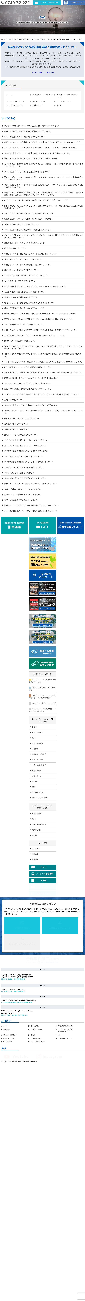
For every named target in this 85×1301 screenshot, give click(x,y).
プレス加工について (16, 101)
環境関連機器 (36, 800)
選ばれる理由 (35, 1160)
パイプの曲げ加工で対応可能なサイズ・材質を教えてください (28, 462)
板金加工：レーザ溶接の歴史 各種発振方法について (42, 714)
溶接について (38, 105)
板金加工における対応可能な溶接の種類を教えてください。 (27, 131)
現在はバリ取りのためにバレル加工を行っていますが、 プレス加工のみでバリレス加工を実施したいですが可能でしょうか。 (43, 178)
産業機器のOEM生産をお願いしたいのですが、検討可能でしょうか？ (31, 378)
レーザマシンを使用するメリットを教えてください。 (25, 467)
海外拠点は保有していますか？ (16, 423)
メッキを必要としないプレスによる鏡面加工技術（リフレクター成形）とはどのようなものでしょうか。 (43, 411)
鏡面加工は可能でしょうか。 (15, 248)
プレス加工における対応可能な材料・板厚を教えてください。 (28, 229)
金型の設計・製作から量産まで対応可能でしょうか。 (25, 242)
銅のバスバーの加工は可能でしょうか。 (20, 340)
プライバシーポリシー (38, 1176)
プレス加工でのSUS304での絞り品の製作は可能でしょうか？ (28, 383)
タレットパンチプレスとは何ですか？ (19, 472)
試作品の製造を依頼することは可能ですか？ (21, 418)
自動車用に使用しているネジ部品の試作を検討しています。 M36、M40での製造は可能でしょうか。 (43, 372)
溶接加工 (35, 889)
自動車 (34, 757)
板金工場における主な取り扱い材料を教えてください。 (26, 292)
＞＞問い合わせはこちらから (42, 72)
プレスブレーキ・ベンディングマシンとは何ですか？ (25, 478)
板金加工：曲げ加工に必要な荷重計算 (42, 720)
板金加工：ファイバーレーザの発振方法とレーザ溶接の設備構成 (42, 727)
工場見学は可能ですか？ (14, 399)
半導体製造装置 (37, 822)
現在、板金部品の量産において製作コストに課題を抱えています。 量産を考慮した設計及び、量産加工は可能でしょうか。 (43, 185)
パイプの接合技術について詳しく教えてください (23, 456)
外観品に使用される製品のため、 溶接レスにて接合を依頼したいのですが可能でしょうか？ (40, 313)
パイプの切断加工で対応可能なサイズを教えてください (26, 451)
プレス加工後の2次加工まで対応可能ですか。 (22, 224)
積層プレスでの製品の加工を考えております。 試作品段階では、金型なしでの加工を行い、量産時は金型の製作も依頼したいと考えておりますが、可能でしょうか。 (43, 193)
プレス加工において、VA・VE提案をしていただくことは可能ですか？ (31, 405)
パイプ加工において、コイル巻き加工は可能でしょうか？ (27, 171)
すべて (11, 94)
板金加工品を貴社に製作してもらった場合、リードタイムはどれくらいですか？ (35, 286)
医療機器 (35, 778)
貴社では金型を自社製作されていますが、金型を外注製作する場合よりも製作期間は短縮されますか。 (42, 355)
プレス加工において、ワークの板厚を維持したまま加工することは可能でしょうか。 (37, 153)
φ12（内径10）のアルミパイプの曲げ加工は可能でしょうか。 (28, 367)
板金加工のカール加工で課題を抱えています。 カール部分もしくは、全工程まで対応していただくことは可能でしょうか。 (43, 165)
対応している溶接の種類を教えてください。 (21, 297)
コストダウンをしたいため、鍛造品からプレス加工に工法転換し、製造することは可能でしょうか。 (43, 361)
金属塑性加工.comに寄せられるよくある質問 (23, 39)
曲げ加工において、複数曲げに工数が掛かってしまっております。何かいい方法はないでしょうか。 (43, 142)
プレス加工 (36, 878)
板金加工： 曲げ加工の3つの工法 (41, 733)
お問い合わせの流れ (9, 1173)
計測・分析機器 (37, 789)
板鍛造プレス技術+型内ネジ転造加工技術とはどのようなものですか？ (32, 505)
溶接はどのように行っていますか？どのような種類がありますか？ (30, 483)
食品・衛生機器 (37, 773)
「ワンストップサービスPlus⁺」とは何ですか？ (23, 259)
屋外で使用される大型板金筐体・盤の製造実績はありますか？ (28, 213)
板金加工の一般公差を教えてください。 (20, 281)
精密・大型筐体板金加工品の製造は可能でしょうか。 (25, 308)
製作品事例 (6, 1164)
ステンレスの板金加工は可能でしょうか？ (21, 500)
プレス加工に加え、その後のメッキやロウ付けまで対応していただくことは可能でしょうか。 (41, 147)
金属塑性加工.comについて (43, 94)
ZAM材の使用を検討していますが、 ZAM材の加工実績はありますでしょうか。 (35, 335)
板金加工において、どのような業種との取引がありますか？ (27, 264)
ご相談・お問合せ (36, 1173)
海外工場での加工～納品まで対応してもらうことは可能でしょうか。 (31, 158)
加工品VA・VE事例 (36, 1164)
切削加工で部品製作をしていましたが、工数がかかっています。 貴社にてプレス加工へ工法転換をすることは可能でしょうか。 (43, 236)
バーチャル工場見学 (9, 1169)
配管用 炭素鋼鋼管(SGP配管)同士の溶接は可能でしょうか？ (27, 389)
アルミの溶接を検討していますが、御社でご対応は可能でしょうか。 (31, 510)
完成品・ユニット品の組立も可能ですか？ (21, 434)
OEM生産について (16, 105)
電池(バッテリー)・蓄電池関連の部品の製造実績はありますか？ (29, 302)
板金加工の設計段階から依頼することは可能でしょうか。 (27, 275)
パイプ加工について (64, 101)
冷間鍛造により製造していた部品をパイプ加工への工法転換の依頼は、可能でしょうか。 (39, 319)
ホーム (3, 39)
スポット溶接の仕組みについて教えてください (22, 489)
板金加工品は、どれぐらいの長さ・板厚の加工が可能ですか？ (28, 218)
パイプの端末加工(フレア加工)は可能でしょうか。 (24, 324)
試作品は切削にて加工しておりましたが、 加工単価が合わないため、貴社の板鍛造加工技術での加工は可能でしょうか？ (43, 206)
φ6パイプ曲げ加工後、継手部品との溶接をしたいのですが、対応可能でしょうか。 (36, 200)
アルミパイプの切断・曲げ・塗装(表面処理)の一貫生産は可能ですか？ (32, 126)
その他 (59, 105)
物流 (33, 817)
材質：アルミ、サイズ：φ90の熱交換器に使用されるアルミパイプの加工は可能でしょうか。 (40, 330)
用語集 (33, 1169)
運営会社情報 (7, 1176)
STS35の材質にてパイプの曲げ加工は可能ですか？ (24, 136)
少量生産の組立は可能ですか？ (16, 429)
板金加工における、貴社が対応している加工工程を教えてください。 (31, 253)
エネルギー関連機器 (39, 784)
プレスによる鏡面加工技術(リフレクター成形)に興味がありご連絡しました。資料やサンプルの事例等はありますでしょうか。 (43, 347)
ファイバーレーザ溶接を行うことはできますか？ (23, 494)
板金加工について (40, 101)
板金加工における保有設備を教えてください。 (22, 270)
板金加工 (35, 884)
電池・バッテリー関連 (39, 827)
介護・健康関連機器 (39, 795)
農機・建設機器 (37, 762)
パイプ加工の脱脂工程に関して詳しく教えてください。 (26, 440)
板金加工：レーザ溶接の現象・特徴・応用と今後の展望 (42, 740)
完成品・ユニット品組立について (67, 96)
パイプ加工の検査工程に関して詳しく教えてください (25, 445)
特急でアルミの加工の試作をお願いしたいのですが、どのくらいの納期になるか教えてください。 (42, 394)
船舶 (33, 768)
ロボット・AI (36, 806)
